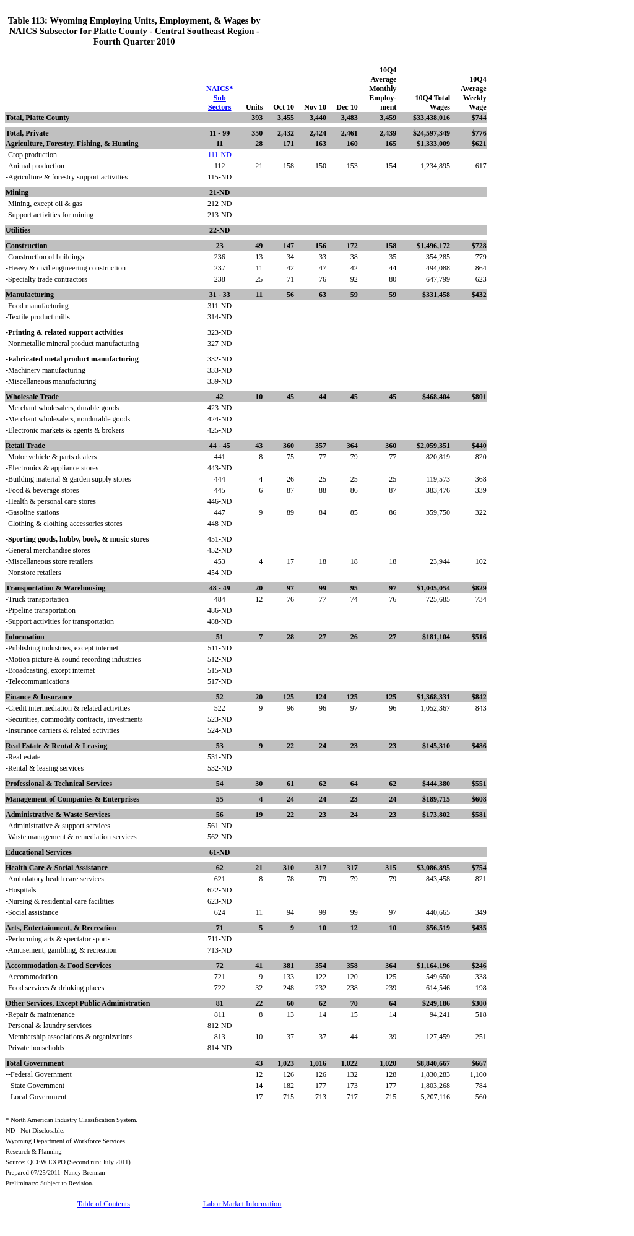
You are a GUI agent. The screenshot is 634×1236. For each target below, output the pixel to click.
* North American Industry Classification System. (71, 1120)
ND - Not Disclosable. (35, 1130)
